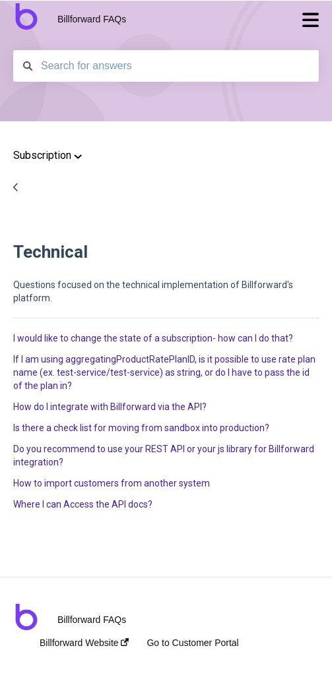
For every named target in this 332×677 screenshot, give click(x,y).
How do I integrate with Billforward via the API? (110, 406)
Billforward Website (84, 642)
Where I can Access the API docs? (82, 504)
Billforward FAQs (91, 19)
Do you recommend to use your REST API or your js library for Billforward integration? (163, 455)
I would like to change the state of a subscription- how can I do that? (153, 338)
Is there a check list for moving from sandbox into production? (141, 428)
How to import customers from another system (111, 483)
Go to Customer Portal (192, 642)
